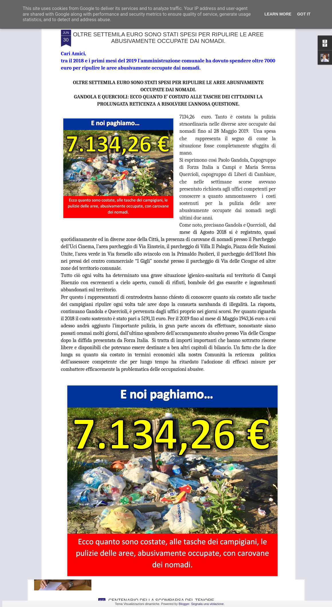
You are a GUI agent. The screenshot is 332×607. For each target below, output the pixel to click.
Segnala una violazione (207, 604)
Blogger (184, 604)
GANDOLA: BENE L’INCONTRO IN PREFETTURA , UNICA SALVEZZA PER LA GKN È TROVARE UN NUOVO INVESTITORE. (161, 540)
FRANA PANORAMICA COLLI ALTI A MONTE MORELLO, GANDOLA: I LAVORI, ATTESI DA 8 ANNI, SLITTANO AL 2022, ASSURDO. (157, 475)
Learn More (277, 14)
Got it (304, 14)
